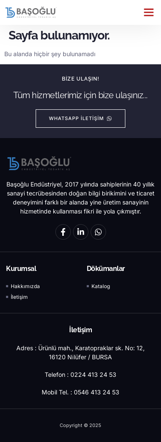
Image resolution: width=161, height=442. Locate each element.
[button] (149, 12)
